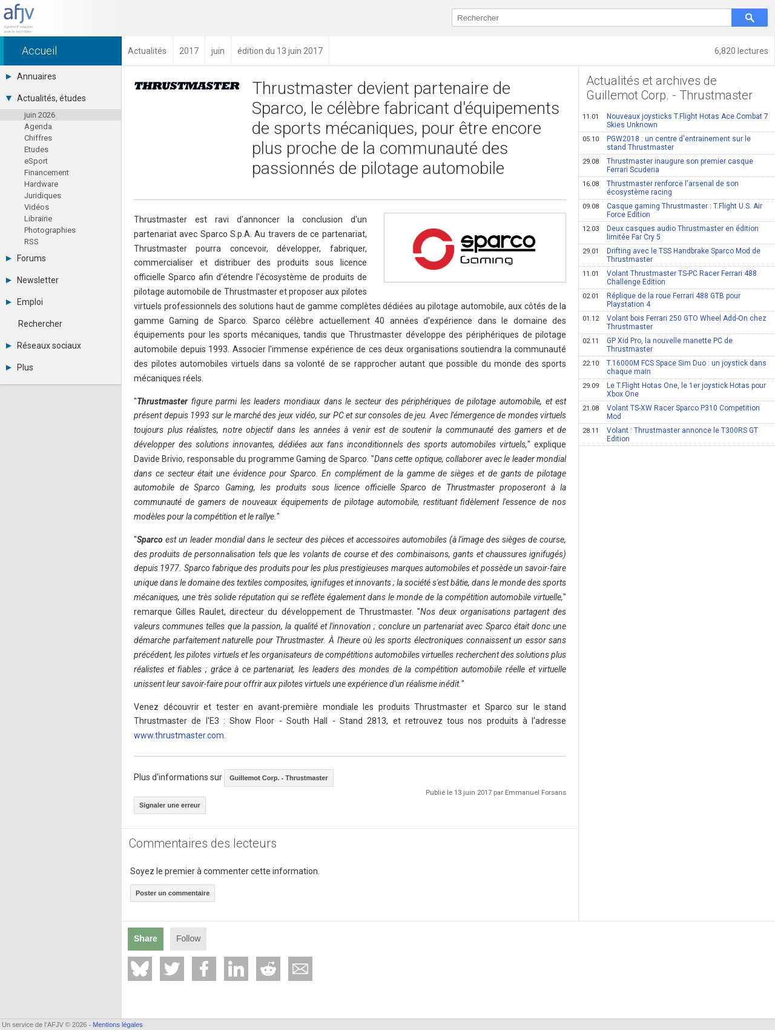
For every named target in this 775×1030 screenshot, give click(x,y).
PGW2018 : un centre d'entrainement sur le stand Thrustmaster (666, 143)
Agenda (38, 126)
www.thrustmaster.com (179, 735)
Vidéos (36, 207)
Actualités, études (46, 98)
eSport (36, 161)
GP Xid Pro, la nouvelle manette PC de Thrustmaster (657, 344)
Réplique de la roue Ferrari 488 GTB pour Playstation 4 (661, 300)
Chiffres (38, 137)
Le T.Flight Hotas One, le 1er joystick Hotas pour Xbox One (674, 389)
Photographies (50, 230)
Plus (19, 367)
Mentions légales (118, 1024)
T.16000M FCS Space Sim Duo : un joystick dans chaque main (674, 367)
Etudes (36, 149)
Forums (26, 258)
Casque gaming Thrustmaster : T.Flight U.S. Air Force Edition (672, 210)
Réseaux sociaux (43, 345)
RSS (31, 241)
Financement (46, 172)
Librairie (38, 218)
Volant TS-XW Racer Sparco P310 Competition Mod (671, 412)
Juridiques (42, 195)
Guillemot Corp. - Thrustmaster (278, 777)
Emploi (24, 302)
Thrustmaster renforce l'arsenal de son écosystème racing (660, 187)
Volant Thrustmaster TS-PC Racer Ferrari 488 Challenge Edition (669, 277)
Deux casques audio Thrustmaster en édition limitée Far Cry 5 (670, 232)
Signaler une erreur (169, 805)
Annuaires (31, 76)
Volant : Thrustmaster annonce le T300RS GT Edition (670, 434)
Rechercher (40, 324)
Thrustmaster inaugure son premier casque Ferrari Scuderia (667, 165)
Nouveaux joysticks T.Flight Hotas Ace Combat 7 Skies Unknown (675, 120)
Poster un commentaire (172, 893)
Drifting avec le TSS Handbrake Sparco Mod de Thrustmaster (671, 255)
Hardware (41, 184)
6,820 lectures (741, 51)
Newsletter (32, 280)
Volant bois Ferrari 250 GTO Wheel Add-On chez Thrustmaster (674, 322)
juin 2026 (39, 114)
